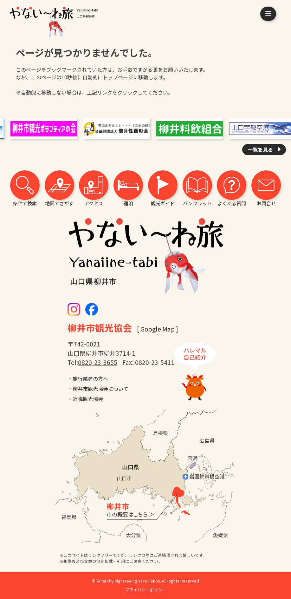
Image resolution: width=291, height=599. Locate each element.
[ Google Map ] (157, 329)
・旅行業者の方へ (88, 378)
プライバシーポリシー (145, 590)
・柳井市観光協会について (98, 388)
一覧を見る (261, 149)
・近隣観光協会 (85, 399)
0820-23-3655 (97, 362)
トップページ (118, 77)
